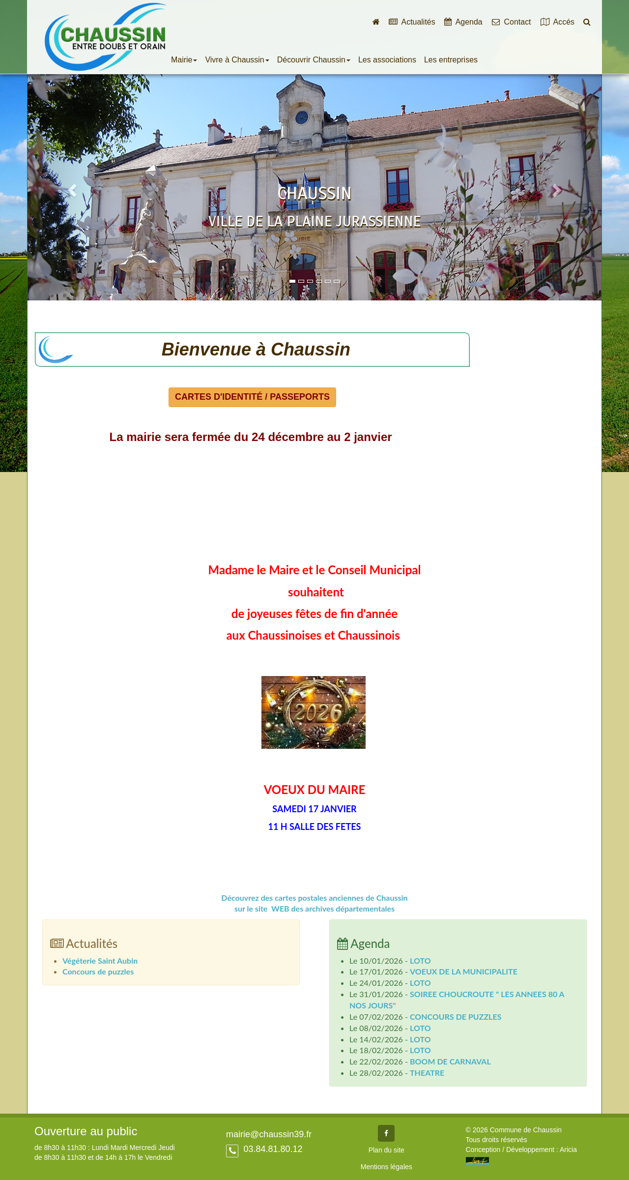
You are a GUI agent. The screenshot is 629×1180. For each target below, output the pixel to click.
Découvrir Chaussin (313, 60)
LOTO (420, 960)
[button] (71, 187)
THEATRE (427, 1072)
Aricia (568, 1149)
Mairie (184, 60)
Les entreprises (451, 60)
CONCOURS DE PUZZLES (455, 1016)
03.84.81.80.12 (271, 1149)
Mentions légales (386, 1167)
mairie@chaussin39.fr (269, 1134)
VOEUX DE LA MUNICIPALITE (463, 971)
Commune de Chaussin (105, 37)
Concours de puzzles (98, 971)
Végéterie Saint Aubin (100, 960)
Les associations (387, 60)
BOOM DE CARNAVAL (450, 1061)
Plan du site (386, 1150)
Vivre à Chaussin (237, 60)
